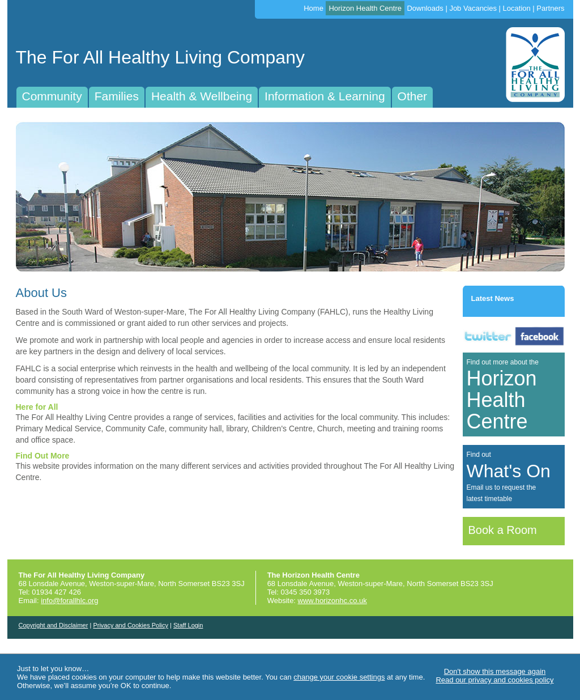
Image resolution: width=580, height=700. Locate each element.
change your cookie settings (339, 677)
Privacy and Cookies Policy (130, 625)
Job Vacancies (473, 8)
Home (313, 8)
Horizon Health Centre (365, 8)
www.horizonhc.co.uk (332, 600)
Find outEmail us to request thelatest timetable (509, 477)
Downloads (425, 8)
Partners (550, 8)
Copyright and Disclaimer (53, 625)
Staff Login (188, 625)
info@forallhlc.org (69, 600)
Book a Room (502, 530)
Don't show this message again (495, 671)
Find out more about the (503, 395)
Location (517, 8)
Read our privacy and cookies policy (494, 680)
